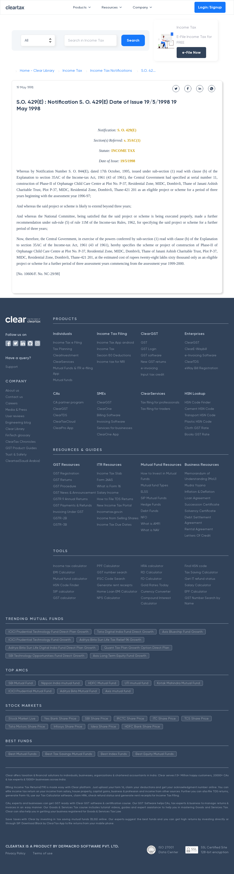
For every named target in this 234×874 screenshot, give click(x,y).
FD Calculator (151, 578)
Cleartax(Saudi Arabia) (22, 461)
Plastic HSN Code (198, 421)
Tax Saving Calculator (201, 572)
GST (144, 342)
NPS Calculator (108, 598)
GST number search (112, 572)
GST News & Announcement (74, 492)
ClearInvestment (66, 355)
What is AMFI (150, 523)
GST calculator (64, 598)
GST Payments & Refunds (72, 505)
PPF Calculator (108, 566)
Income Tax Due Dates (114, 524)
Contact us (14, 397)
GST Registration (66, 473)
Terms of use (43, 853)
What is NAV (150, 530)
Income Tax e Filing (67, 342)
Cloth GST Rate (197, 428)
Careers (11, 403)
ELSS (144, 491)
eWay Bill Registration (201, 368)
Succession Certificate (202, 504)
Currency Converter (155, 591)
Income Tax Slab (109, 473)
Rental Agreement (199, 529)
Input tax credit (152, 374)
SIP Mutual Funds (154, 498)
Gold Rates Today (154, 585)
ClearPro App (63, 428)
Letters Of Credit (198, 535)
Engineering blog (18, 422)
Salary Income (108, 492)
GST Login (148, 349)
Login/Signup (210, 7)
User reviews (14, 416)
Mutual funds (62, 380)
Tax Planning (62, 349)
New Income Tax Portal (114, 505)
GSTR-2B (60, 518)
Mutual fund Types (154, 485)
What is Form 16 (109, 486)
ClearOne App (108, 434)
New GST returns (153, 361)
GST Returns (62, 480)
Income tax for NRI (111, 361)
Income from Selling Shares (117, 518)
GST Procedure (64, 486)
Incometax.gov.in (109, 512)
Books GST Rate (197, 434)
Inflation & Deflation (200, 491)
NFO (144, 517)
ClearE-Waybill (196, 349)
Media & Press (16, 409)
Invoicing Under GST (68, 512)
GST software (151, 355)
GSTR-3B (60, 524)
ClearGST (192, 342)
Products (83, 7)
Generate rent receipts (115, 585)
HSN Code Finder (197, 402)
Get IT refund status (200, 578)
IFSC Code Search (111, 578)
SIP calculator (63, 591)
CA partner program (68, 402)
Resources (113, 7)
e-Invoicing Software (200, 355)
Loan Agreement (197, 498)
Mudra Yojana (195, 485)
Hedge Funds (151, 504)
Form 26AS (105, 480)
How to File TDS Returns (115, 499)
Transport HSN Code (200, 415)
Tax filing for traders (155, 409)
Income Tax (105, 349)
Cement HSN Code (199, 409)
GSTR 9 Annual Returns (70, 499)
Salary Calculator (198, 585)
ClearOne (104, 409)
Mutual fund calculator (70, 578)
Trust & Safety (16, 454)
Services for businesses (114, 428)
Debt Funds (149, 511)
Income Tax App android (115, 342)
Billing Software (108, 415)
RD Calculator (151, 572)
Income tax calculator (70, 566)
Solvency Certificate (200, 511)
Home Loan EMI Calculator (117, 591)
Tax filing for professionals (160, 402)
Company (143, 7)
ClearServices (63, 361)
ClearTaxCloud (64, 421)
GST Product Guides (21, 448)
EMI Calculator (64, 572)
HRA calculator (152, 566)
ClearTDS (192, 361)
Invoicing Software (111, 421)
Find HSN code (196, 566)
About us (12, 390)
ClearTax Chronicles (20, 441)
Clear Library (14, 429)
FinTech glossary (17, 435)
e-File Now (191, 52)
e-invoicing (149, 368)
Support (11, 366)
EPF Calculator (196, 591)
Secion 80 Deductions (114, 355)
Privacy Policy (15, 853)
